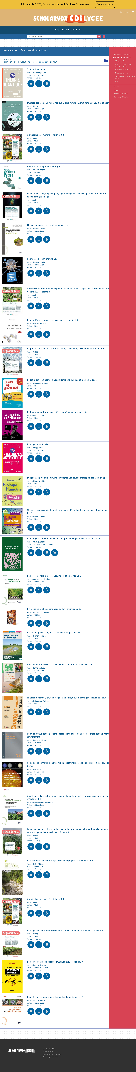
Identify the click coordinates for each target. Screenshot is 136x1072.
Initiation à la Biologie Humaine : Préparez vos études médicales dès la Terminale (67, 477)
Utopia (36, 703)
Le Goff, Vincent (39, 169)
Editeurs (117, 87)
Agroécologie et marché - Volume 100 (45, 134)
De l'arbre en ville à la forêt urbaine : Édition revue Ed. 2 (54, 575)
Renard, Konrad (39, 516)
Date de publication (121, 97)
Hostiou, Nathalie (40, 228)
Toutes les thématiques (122, 54)
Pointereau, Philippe (41, 701)
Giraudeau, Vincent (40, 383)
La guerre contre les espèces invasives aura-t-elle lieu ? (55, 961)
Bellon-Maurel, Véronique (43, 802)
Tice (116, 82)
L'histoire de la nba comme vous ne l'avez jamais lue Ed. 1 (55, 608)
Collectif (36, 138)
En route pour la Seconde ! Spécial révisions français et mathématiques (62, 379)
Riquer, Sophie (39, 481)
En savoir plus (105, 4)
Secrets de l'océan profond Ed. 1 (42, 258)
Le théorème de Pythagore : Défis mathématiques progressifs (57, 412)
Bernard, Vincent (39, 635)
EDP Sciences (39, 75)
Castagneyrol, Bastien (41, 579)
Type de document (121, 93)
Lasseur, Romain (39, 965)
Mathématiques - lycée (124, 70)
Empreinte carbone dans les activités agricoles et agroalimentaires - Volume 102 (66, 348)
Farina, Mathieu (39, 667)
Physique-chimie (121, 73)
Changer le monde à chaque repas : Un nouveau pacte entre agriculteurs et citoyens (68, 697)
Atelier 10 (37, 742)
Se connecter (125, 12)
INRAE (36, 140)
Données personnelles (50, 1057)
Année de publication (38, 62)
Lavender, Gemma (40, 72)
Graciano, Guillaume (41, 612)
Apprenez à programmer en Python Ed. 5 (47, 166)
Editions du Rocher (41, 967)
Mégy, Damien (38, 415)
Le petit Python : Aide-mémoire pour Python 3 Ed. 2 (52, 320)
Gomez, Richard (39, 323)
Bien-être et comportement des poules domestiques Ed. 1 (55, 996)
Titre (15, 62)
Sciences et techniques (122, 57)
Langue (117, 90)
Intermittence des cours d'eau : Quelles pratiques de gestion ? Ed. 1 (60, 860)
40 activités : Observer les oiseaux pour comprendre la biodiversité (59, 664)
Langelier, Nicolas (40, 739)
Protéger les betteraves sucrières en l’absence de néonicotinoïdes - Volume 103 (66, 930)
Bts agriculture (120, 61)
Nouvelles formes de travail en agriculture (47, 225)
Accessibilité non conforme (52, 1054)
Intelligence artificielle (37, 444)
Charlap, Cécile (39, 541)
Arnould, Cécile (39, 1000)
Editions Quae (39, 111)
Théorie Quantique (36, 69)
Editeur (53, 62)
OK (99, 36)
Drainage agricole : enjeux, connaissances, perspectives (54, 632)
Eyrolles (37, 172)
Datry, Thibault (39, 863)
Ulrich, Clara (38, 108)
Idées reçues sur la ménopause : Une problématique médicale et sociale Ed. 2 (65, 538)
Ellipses (37, 326)
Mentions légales (48, 1051)
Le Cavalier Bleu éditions (43, 544)
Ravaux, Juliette (39, 262)
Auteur (23, 62)
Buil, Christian (38, 768)
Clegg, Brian (38, 447)
